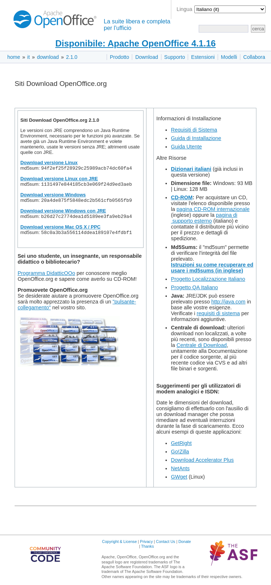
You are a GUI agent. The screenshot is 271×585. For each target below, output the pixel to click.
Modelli (229, 57)
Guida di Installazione (196, 138)
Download (146, 57)
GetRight (181, 443)
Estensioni (203, 57)
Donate (184, 541)
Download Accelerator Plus (202, 460)
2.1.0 (71, 57)
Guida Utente (186, 147)
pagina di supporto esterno (204, 218)
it (28, 57)
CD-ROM (181, 197)
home (13, 57)
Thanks (147, 546)
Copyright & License (119, 541)
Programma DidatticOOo (46, 277)
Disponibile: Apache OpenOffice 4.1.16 (135, 43)
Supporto (174, 57)
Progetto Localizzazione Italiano (208, 279)
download (48, 57)
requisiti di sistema (218, 313)
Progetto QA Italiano (194, 287)
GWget (179, 477)
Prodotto (119, 57)
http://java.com (228, 302)
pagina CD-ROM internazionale (212, 209)
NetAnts (180, 468)
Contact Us (165, 541)
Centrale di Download (201, 345)
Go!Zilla (180, 451)
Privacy (146, 541)
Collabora (254, 57)
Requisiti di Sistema (194, 130)
